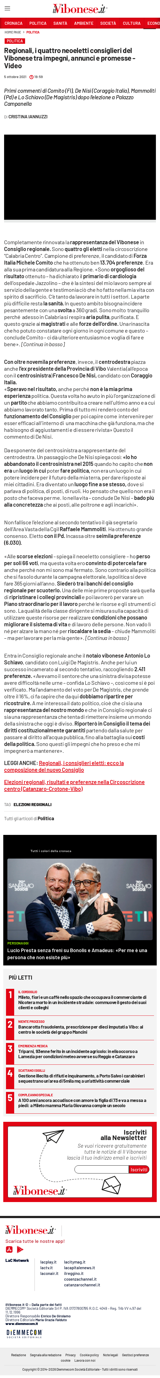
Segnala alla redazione (45, 1355)
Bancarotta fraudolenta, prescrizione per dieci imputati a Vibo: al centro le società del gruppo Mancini (80, 1029)
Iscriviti (139, 1169)
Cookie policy (89, 1355)
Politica (33, 32)
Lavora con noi (84, 1360)
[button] (149, 35)
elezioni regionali (33, 804)
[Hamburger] (7, 9)
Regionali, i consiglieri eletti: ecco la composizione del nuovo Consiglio (64, 766)
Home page (13, 32)
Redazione (18, 1355)
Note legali (110, 1355)
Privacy (70, 1355)
